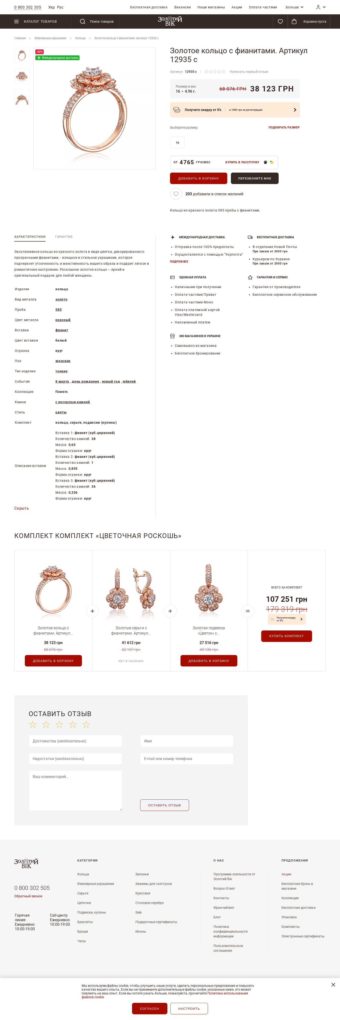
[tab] (30, 236)
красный (63, 320)
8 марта (62, 381)
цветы (61, 412)
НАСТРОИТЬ (189, 1008)
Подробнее (179, 261)
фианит (61, 330)
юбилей (129, 381)
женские (63, 361)
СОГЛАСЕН (149, 1008)
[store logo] (170, 21)
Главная (20, 38)
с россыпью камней (72, 402)
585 (58, 310)
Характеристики (30, 236)
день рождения (85, 381)
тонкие (61, 371)
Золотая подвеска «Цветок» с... (209, 630)
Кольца (80, 38)
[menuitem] (148, 7)
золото (61, 299)
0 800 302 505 (32, 888)
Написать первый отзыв (249, 72)
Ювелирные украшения (50, 38)
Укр (51, 7)
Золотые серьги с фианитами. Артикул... (131, 630)
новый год (111, 381)
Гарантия (64, 236)
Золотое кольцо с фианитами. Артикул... (53, 630)
